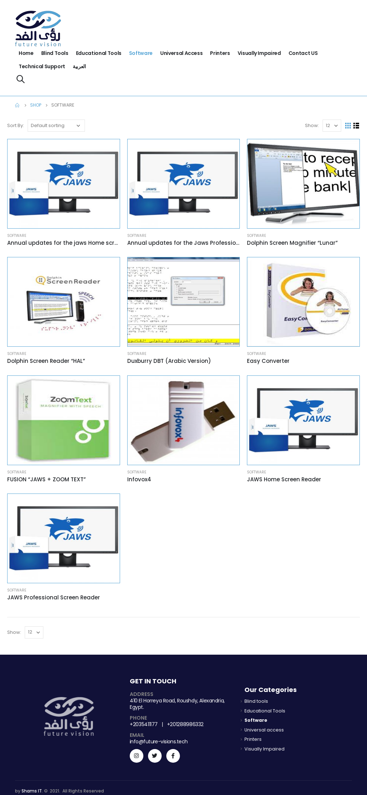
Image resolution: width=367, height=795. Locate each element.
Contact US (303, 53)
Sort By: (15, 125)
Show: (312, 125)
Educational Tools (98, 53)
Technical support (42, 66)
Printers (220, 53)
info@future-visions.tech (159, 741)
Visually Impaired (259, 53)
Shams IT (32, 791)
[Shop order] (56, 126)
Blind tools (54, 53)
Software (141, 53)
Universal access (181, 53)
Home (26, 53)
